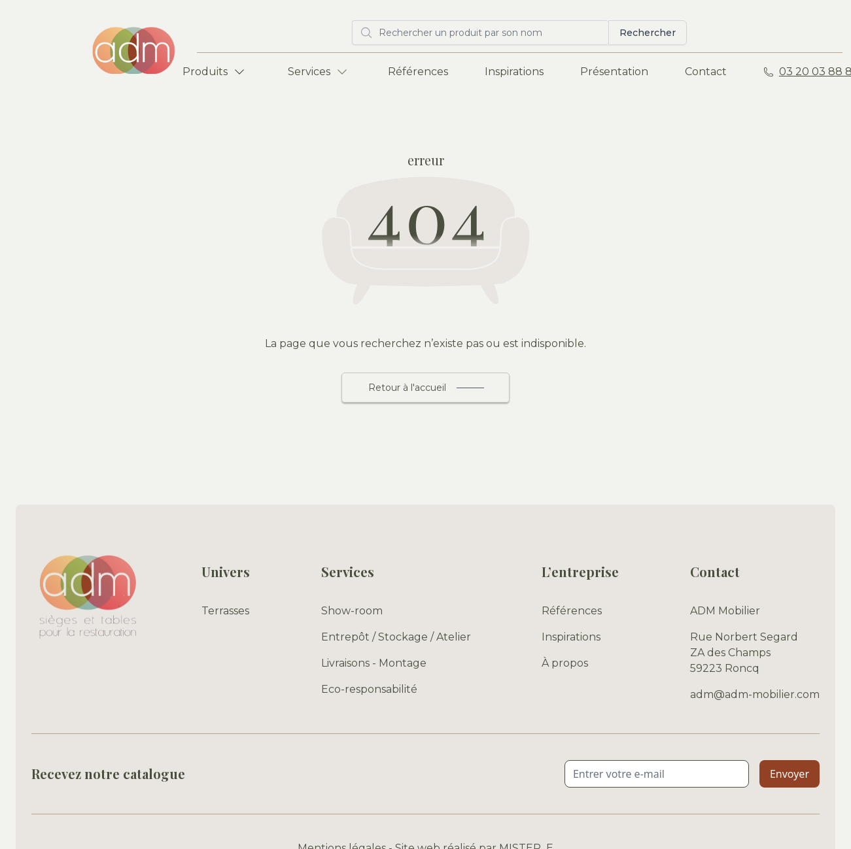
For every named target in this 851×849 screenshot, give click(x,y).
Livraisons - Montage (373, 663)
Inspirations (514, 71)
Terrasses (225, 611)
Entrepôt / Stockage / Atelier (396, 637)
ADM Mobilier (725, 611)
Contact (706, 71)
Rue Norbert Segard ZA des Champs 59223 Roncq (744, 652)
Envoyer (789, 774)
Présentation (614, 71)
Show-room (352, 611)
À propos (565, 663)
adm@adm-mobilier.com (755, 694)
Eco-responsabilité (369, 689)
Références (418, 71)
